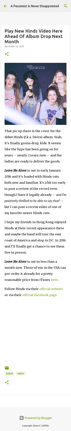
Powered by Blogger (35, 418)
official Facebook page (39, 295)
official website (51, 289)
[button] (7, 54)
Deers (9, 373)
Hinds (20, 373)
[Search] (65, 6)
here (54, 280)
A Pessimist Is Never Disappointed (35, 6)
